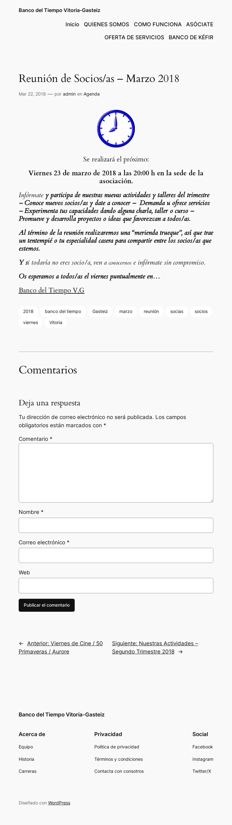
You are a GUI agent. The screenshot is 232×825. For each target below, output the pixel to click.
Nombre (31, 512)
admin (69, 94)
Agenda (92, 94)
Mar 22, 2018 (32, 94)
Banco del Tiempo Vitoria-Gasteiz (59, 10)
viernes (30, 322)
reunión (151, 311)
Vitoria (55, 322)
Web (24, 572)
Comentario (36, 439)
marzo (125, 311)
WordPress (59, 802)
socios (201, 311)
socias (176, 311)
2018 (28, 311)
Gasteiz (100, 311)
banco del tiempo (63, 311)
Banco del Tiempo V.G (52, 290)
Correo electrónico (44, 542)
